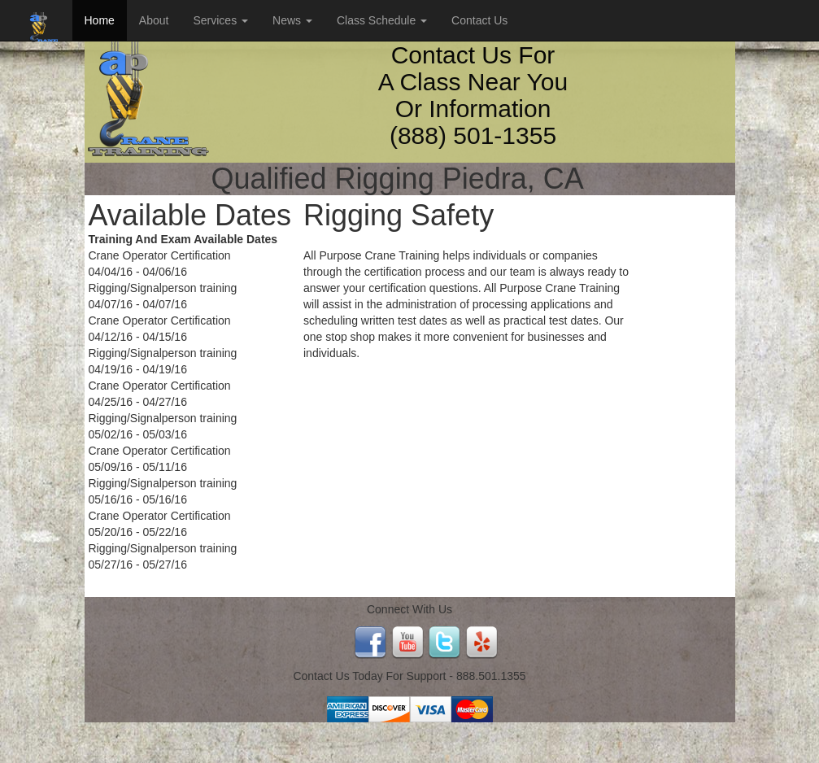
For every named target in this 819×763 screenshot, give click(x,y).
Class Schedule (382, 20)
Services (220, 20)
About (154, 20)
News (292, 20)
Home (100, 20)
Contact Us (479, 20)
